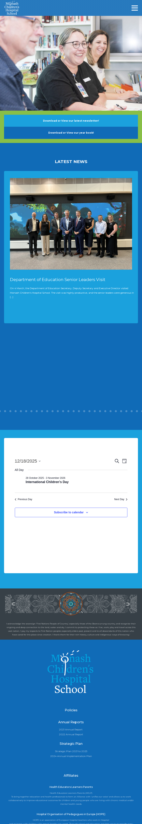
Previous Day (23, 499)
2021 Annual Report (71, 729)
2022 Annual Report (71, 734)
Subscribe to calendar (69, 512)
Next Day (120, 499)
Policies (71, 710)
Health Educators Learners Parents (71, 786)
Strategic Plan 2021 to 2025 (71, 751)
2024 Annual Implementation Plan (71, 756)
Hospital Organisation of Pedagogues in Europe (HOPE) (71, 814)
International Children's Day (47, 482)
